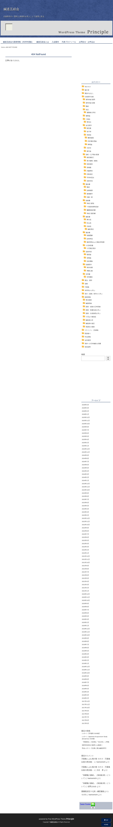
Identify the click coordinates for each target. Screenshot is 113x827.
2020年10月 (86, 600)
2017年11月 (86, 704)
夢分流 (89, 219)
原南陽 (89, 167)
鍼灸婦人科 (89, 320)
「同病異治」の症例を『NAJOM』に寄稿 (95, 742)
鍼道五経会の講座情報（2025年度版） (18, 42)
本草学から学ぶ (90, 290)
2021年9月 (85, 565)
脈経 (88, 187)
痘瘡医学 (89, 264)
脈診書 (88, 184)
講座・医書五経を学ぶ (93, 310)
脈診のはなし (89, 93)
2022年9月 (85, 528)
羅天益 (89, 151)
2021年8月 (85, 569)
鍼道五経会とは (42, 42)
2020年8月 (85, 606)
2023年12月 (86, 483)
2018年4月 (85, 692)
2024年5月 (85, 468)
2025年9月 (85, 427)
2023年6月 (85, 502)
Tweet (82, 804)
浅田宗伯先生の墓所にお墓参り (92, 745)
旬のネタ (88, 86)
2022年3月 (85, 547)
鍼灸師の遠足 (90, 323)
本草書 (88, 274)
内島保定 (90, 174)
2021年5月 (85, 578)
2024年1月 (85, 480)
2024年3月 (85, 474)
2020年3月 (85, 619)
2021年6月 (85, 575)
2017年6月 (85, 720)
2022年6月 (85, 537)
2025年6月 (85, 433)
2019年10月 (86, 635)
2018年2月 (85, 698)
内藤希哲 (90, 171)
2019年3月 (85, 657)
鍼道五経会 (11, 9)
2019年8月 (85, 641)
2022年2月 (85, 550)
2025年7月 (85, 430)
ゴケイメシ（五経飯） (92, 330)
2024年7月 (85, 461)
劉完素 (89, 128)
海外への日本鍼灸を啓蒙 (93, 343)
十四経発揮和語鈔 (93, 207)
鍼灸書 (88, 217)
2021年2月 (85, 588)
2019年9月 (85, 638)
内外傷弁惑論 (92, 141)
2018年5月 (85, 688)
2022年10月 (86, 524)
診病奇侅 (90, 239)
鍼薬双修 (89, 303)
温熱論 (89, 258)
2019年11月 (86, 632)
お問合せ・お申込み (87, 42)
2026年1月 (85, 414)
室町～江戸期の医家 (92, 154)
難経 (87, 106)
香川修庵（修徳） (93, 161)
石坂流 (89, 226)
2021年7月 (85, 572)
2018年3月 (85, 695)
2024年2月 (85, 477)
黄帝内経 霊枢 (90, 103)
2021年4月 (85, 581)
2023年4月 (85, 509)
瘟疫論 (89, 254)
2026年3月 (85, 408)
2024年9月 (85, 455)
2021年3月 (85, 584)
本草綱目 (90, 277)
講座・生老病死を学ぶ (93, 313)
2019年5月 (85, 651)
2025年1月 (85, 446)
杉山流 (89, 223)
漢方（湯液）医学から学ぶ (93, 294)
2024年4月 (85, 471)
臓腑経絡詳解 (91, 210)
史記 (87, 109)
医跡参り (88, 333)
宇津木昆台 (90, 177)
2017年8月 (85, 714)
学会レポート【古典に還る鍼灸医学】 (94, 748)
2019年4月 (85, 654)
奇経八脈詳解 (91, 213)
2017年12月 (86, 701)
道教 (86, 284)
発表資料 (88, 347)
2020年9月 (85, 603)
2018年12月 (86, 666)
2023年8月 (85, 496)
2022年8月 (85, 531)
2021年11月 (86, 559)
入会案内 (55, 42)
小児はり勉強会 (91, 317)
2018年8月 (85, 679)
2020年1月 (85, 625)
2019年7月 (85, 644)
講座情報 (88, 297)
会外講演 (88, 340)
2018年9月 (85, 676)
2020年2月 (85, 622)
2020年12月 (86, 594)
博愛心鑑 (90, 271)
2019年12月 (86, 629)
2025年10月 (86, 423)
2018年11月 (86, 670)
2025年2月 (85, 442)
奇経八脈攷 (90, 203)
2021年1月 (85, 591)
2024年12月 (86, 449)
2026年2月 (85, 411)
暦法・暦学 (88, 280)
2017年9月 (85, 711)
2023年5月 (85, 506)
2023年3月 (85, 512)
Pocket (87, 804)
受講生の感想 (90, 327)
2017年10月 (86, 707)
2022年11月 (86, 521)
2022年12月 (86, 518)
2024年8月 (85, 458)
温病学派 (89, 251)
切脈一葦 (90, 197)
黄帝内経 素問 (90, 99)
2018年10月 (86, 673)
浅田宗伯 (90, 181)
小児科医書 (89, 245)
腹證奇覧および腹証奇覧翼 (95, 242)
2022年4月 (85, 543)
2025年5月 (85, 436)
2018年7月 (85, 682)
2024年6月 (85, 465)
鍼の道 (87, 90)
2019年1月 (85, 663)
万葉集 (87, 287)
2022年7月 (85, 534)
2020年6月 (85, 613)
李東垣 (89, 135)
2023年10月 (86, 490)
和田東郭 (90, 164)
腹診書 (88, 232)
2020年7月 (85, 610)
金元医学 (89, 125)
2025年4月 (85, 439)
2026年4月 (85, 405)
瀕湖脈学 (90, 194)
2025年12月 (86, 417)
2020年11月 (86, 597)
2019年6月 (85, 647)
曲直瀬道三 (90, 157)
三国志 (88, 119)
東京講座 (89, 300)
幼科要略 (90, 261)
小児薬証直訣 (91, 248)
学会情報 (88, 337)
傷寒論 (88, 116)
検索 (83, 354)
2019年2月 (85, 660)
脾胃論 (90, 144)
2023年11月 (86, 487)
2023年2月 (85, 515)
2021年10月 (86, 562)
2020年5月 (85, 616)
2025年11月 (86, 420)
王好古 (89, 148)
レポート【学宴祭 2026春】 (91, 733)
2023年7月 (85, 499)
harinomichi (101, 762)
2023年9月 (85, 493)
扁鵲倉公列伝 (91, 112)
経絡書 (88, 200)
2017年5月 (85, 723)
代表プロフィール (69, 42)
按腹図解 (90, 235)
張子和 (89, 131)
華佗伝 (89, 122)
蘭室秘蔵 (91, 138)
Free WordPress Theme (61, 819)
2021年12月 (86, 556)
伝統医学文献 (89, 96)
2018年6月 (85, 685)
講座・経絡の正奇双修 (93, 306)
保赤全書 (90, 267)
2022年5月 (85, 540)
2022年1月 (85, 553)
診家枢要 (90, 190)
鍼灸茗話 (91, 229)
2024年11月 (86, 452)
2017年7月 (85, 717)
